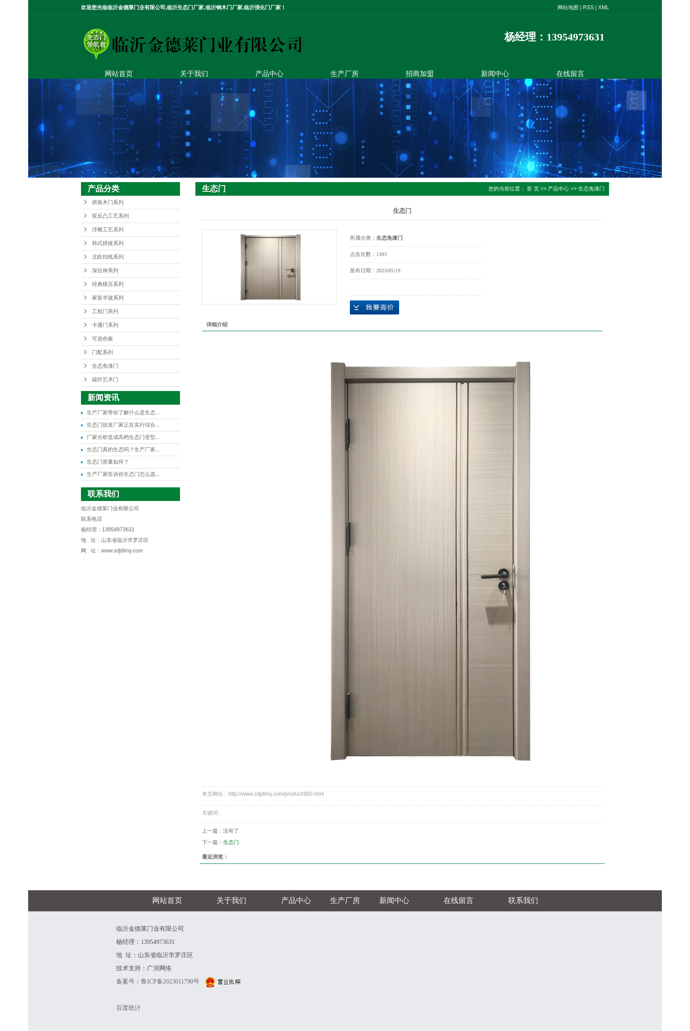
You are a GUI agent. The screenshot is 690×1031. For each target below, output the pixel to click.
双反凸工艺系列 (110, 216)
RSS (588, 7)
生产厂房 (344, 73)
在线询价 (374, 307)
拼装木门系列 (108, 202)
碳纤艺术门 (105, 380)
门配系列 (102, 352)
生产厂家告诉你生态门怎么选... (123, 474)
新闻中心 (495, 73)
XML (603, 7)
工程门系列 (105, 311)
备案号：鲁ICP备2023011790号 (158, 981)
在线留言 (570, 73)
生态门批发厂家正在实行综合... (123, 425)
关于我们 (194, 73)
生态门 (231, 842)
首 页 (533, 189)
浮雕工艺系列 (108, 230)
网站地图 (568, 7)
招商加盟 (420, 73)
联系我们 (523, 900)
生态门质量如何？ (108, 462)
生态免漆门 (105, 366)
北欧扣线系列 (108, 257)
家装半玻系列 (108, 298)
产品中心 (269, 73)
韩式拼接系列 (108, 243)
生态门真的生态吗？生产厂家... (123, 449)
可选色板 (102, 339)
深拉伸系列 (105, 270)
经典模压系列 (108, 284)
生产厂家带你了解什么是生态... (123, 412)
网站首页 (119, 73)
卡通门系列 (105, 325)
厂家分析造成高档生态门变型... (123, 437)
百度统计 (128, 1008)
